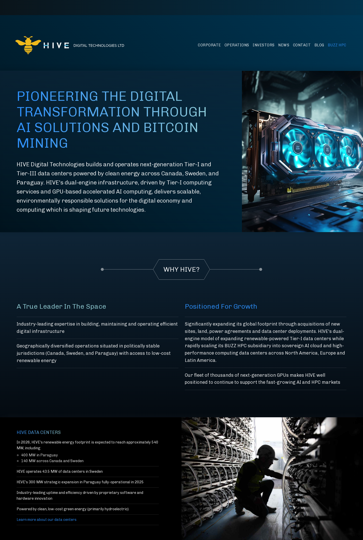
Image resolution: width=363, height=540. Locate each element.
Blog (319, 45)
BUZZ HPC (337, 45)
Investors (264, 45)
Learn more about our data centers (47, 519)
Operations (237, 45)
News (283, 45)
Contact (302, 45)
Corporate (209, 45)
